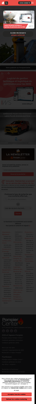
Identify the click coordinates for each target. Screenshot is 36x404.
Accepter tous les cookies (16, 394)
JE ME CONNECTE (24, 3)
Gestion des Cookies (17, 388)
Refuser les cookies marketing (16, 399)
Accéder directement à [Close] (18, 34)
